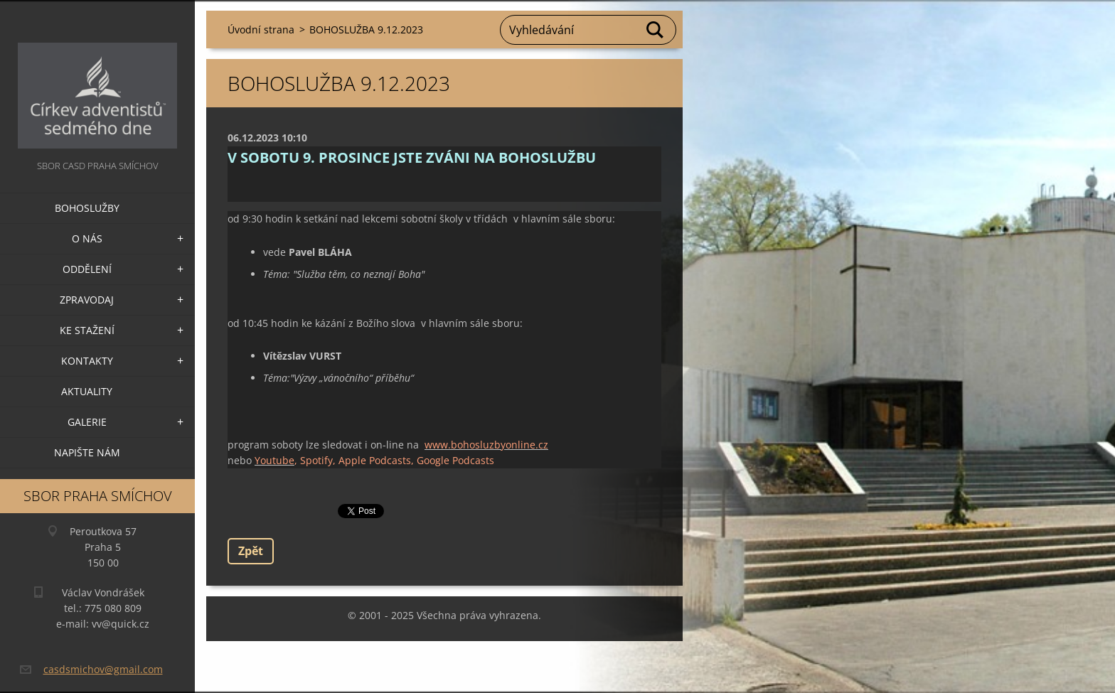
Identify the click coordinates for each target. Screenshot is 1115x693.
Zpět (250, 551)
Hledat (655, 30)
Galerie (87, 422)
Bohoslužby (87, 208)
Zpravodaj (87, 299)
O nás (87, 238)
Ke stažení (87, 330)
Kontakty (87, 360)
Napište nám (87, 452)
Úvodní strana (261, 29)
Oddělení (87, 269)
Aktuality (86, 391)
